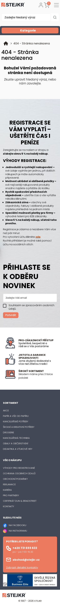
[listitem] (37, 376)
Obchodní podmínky (15, 479)
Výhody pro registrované (19, 468)
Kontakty (8, 506)
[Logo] (13, 5)
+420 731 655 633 (25, 548)
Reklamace (9, 484)
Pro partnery (11, 495)
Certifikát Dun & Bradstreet (19, 500)
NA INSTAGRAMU (18, 530)
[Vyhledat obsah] (55, 17)
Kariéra (7, 490)
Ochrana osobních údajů (19, 473)
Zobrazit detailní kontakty (22, 567)
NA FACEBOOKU (17, 525)
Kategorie (39, 30)
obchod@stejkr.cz (26, 560)
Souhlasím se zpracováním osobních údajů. (31, 307)
